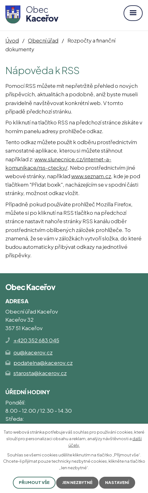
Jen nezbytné (77, 482)
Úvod (12, 40)
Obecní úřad (43, 40)
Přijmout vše (34, 482)
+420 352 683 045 (36, 340)
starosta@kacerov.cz (40, 373)
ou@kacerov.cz (33, 352)
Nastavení (117, 482)
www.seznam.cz (91, 176)
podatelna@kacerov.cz (43, 362)
